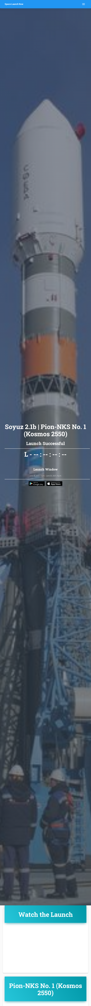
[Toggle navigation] (83, 4)
